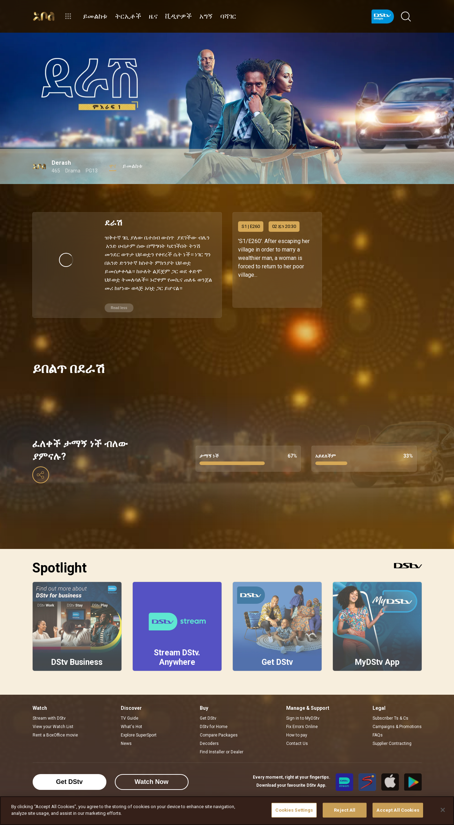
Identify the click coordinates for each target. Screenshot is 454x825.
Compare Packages (219, 724)
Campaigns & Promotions (397, 716)
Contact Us (297, 733)
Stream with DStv (49, 708)
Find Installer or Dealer (221, 741)
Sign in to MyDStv (303, 708)
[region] (227, 810)
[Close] (442, 810)
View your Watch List (53, 716)
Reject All (344, 810)
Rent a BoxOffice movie (55, 724)
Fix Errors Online (302, 716)
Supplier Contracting (392, 733)
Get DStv (208, 708)
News (126, 733)
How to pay (296, 724)
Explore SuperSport (139, 724)
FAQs (378, 724)
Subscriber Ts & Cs (390, 708)
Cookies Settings (294, 810)
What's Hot (131, 716)
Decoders (209, 733)
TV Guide (129, 708)
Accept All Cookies (397, 810)
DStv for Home (214, 716)
